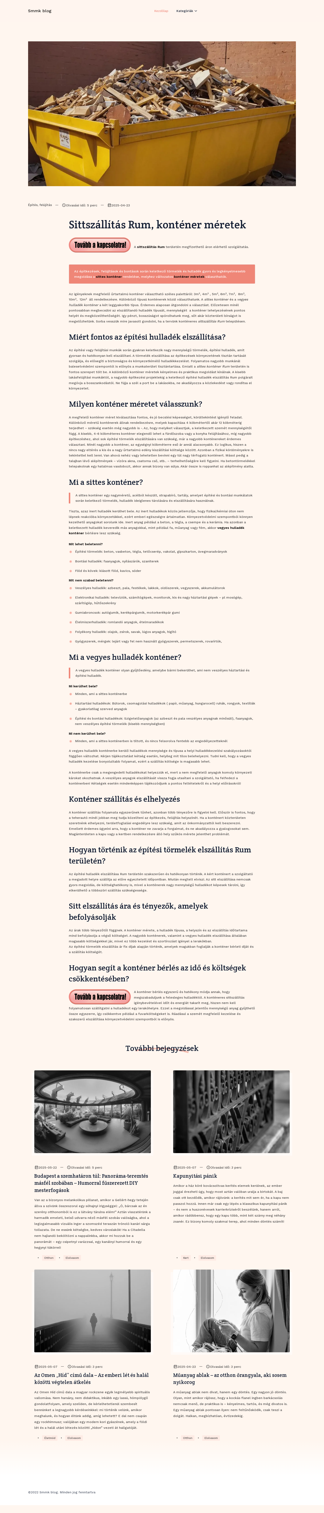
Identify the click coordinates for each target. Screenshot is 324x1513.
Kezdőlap (160, 15)
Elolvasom (73, 1262)
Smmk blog (39, 15)
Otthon (49, 1262)
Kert (186, 1262)
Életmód (50, 1445)
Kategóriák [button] (185, 15)
